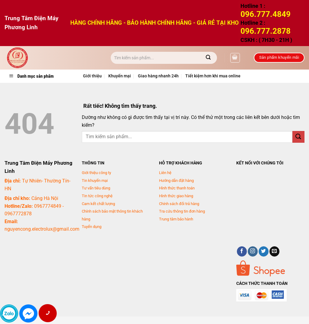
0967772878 (18, 214)
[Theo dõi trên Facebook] (242, 251)
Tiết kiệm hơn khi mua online (213, 76)
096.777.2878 (266, 31)
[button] (235, 58)
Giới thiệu (92, 76)
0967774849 (47, 206)
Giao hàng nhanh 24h (158, 76)
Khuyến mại (119, 76)
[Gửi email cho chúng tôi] (274, 251)
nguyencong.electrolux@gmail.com (42, 229)
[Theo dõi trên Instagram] (253, 251)
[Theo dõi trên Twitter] (264, 251)
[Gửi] (208, 58)
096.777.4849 (266, 14)
